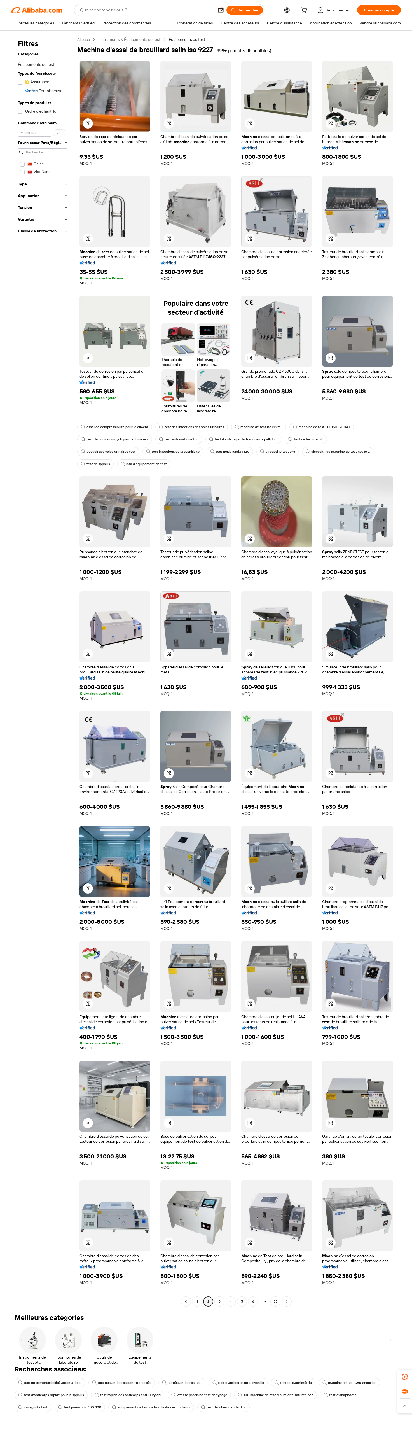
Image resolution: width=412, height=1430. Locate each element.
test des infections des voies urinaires (191, 427)
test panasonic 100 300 (79, 1407)
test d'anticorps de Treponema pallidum (243, 439)
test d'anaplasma (340, 1395)
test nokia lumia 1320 (229, 451)
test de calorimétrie (293, 1382)
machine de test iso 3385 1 (258, 427)
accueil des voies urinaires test (108, 451)
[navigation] (43, 671)
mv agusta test (33, 1407)
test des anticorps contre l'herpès (121, 1382)
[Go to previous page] (186, 1301)
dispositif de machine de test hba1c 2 (338, 451)
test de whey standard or (223, 1407)
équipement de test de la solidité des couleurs (151, 1407)
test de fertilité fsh (305, 439)
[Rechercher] (244, 10)
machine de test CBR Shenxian (349, 1382)
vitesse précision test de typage (199, 1395)
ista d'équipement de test (144, 464)
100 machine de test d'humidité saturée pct (275, 1395)
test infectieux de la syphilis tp (173, 451)
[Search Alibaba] (146, 10)
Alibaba (83, 39)
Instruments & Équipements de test (129, 39)
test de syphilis (95, 464)
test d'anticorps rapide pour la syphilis (51, 1395)
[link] (404, 1377)
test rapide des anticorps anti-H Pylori (128, 1395)
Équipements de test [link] (187, 39)
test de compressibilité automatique (49, 1382)
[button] (220, 10)
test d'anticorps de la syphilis (238, 1382)
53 (275, 1301)
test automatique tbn (178, 439)
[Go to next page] (287, 1301)
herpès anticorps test (182, 1382)
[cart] (305, 11)
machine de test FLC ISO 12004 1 (321, 427)
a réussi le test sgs (277, 451)
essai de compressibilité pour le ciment (114, 427)
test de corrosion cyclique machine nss (114, 439)
